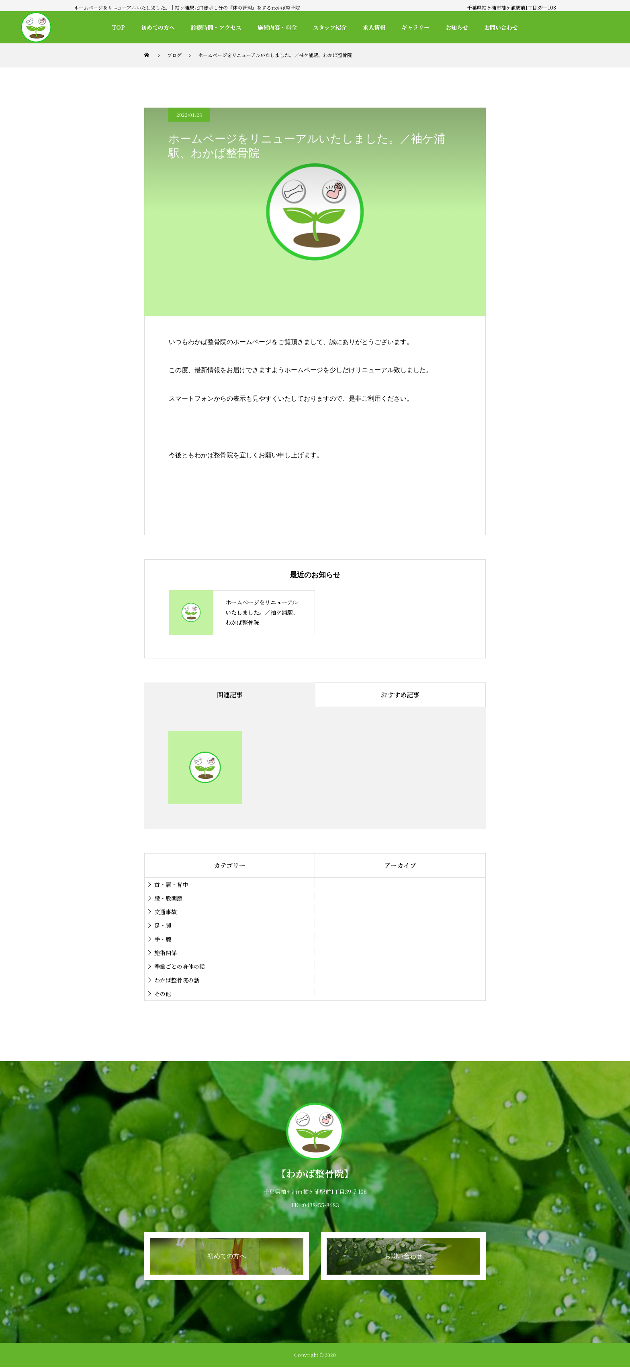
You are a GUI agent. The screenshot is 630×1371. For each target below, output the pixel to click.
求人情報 (374, 27)
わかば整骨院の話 (176, 980)
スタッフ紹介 (330, 27)
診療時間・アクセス (216, 27)
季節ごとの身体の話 (179, 966)
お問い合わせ (501, 27)
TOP (118, 27)
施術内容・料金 (277, 27)
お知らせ (457, 27)
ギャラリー (415, 27)
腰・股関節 (168, 898)
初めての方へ (158, 27)
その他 (162, 993)
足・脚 (162, 925)
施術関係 (165, 952)
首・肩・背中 (171, 884)
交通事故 (165, 912)
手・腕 (162, 939)
